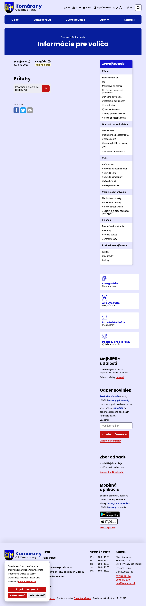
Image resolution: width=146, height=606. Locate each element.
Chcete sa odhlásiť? (110, 440)
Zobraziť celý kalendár (112, 472)
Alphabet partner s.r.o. (43, 598)
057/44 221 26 (123, 576)
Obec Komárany (82, 598)
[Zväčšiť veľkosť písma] (121, 8)
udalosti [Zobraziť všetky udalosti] (120, 377)
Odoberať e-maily (114, 434)
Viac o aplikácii (107, 527)
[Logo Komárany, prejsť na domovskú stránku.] (23, 7)
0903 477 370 (123, 579)
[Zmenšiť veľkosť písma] (114, 8)
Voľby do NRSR (43, 65)
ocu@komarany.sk (125, 583)
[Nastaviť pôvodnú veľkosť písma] (117, 8)
